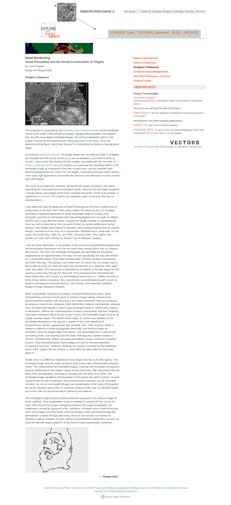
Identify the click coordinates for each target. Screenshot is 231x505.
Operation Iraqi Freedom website (81, 130)
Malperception (140, 487)
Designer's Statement (146, 67)
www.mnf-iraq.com (50, 154)
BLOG (176, 32)
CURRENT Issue (123, 32)
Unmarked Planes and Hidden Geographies (106, 487)
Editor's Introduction (146, 58)
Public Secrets (72, 487)
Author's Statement (145, 62)
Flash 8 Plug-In (143, 112)
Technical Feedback (144, 97)
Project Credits (142, 80)
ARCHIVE (191, 32)
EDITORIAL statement (153, 32)
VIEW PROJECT (145, 87)
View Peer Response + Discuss (152, 76)
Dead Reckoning (53, 487)
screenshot (44, 196)
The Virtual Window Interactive (120, 491)
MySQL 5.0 (141, 125)
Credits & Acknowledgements (151, 71)
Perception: (130, 11)
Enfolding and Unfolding (163, 487)
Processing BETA (144, 129)
